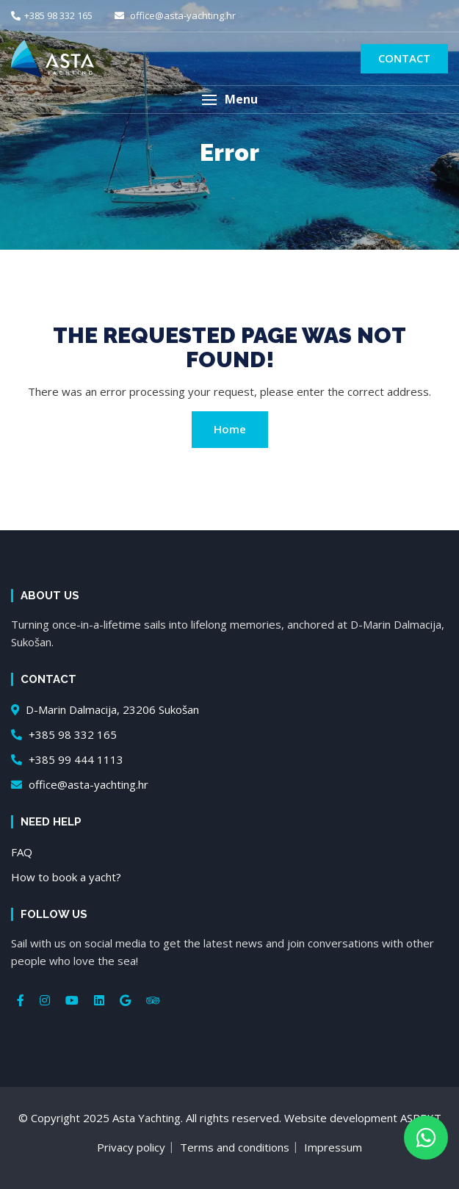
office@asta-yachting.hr (175, 15)
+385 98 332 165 (52, 15)
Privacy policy (131, 1147)
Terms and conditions (234, 1147)
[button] (229, 99)
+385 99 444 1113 (67, 759)
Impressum (333, 1147)
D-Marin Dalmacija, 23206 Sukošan (105, 709)
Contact (404, 58)
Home (230, 429)
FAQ (21, 852)
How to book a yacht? (66, 877)
